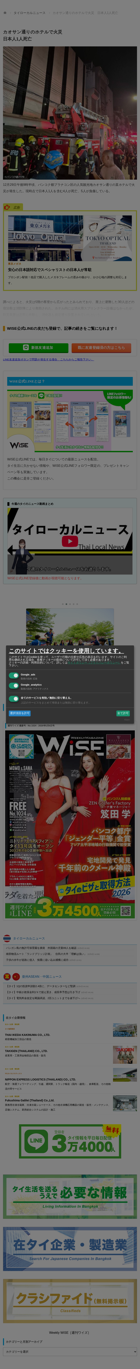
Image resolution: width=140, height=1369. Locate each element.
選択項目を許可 (20, 713)
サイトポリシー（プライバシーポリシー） (94, 662)
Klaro (127, 719)
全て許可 (123, 713)
